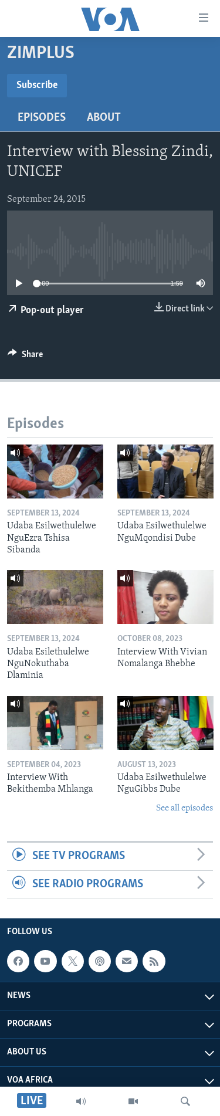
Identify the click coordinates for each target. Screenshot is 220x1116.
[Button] (25, 357)
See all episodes (184, 808)
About (104, 118)
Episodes (42, 118)
